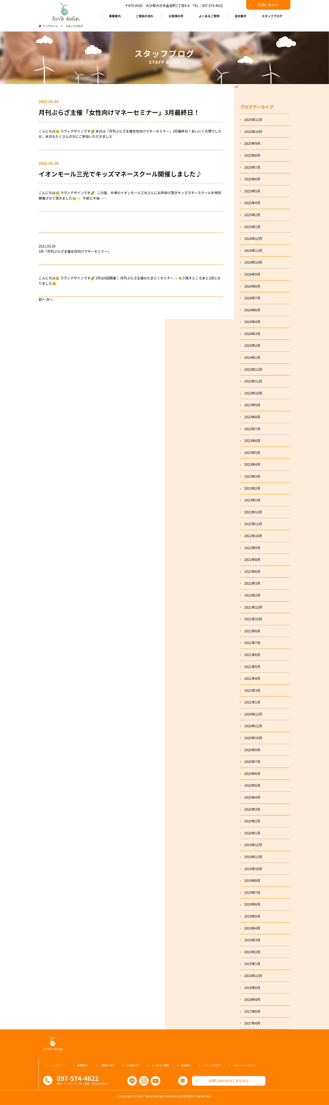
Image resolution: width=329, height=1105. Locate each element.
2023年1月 (252, 500)
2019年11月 (253, 856)
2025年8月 (252, 155)
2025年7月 (252, 167)
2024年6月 (252, 309)
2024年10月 (253, 262)
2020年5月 (252, 785)
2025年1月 (252, 226)
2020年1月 (252, 832)
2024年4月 (252, 321)
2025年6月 (252, 179)
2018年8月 (252, 987)
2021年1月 (252, 702)
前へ (42, 299)
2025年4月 (252, 202)
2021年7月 (252, 642)
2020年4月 (252, 797)
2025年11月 (253, 119)
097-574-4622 (212, 5)
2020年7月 (252, 761)
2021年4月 (252, 678)
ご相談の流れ (144, 16)
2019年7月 (252, 892)
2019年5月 (252, 916)
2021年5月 (252, 666)
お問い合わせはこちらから (229, 1080)
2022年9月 (252, 547)
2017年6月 (252, 1011)
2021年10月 (253, 618)
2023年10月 (253, 393)
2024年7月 (252, 297)
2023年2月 (252, 488)
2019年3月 (252, 939)
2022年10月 (253, 535)
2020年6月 (252, 773)
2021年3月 (252, 690)
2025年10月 (253, 131)
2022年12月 (253, 511)
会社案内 (240, 16)
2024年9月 (252, 274)
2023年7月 (252, 428)
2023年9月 (252, 404)
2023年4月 (252, 464)
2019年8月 (252, 880)
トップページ (50, 26)
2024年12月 (253, 238)
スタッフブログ (272, 16)
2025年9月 (252, 143)
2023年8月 (252, 416)
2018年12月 (253, 975)
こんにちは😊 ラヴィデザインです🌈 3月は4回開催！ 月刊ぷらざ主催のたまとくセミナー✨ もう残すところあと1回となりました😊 (130, 280)
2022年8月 (252, 559)
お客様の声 (176, 16)
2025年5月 (252, 190)
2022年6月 (252, 571)
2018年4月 (252, 999)
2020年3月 (252, 809)
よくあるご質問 (209, 16)
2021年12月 (253, 607)
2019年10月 (253, 868)
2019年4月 (252, 928)
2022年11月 (253, 523)
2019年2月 (252, 951)
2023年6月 (252, 440)
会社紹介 (186, 1065)
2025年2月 (252, 214)
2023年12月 (253, 369)
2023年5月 (252, 452)
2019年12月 (253, 844)
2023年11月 (253, 381)
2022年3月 (252, 583)
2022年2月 (252, 595)
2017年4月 (252, 1023)
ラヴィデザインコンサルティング (66, 10)
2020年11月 (253, 725)
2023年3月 (252, 476)
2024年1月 (252, 357)
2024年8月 (252, 286)
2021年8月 (252, 630)
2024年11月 (253, 250)
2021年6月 (252, 654)
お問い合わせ (268, 4)
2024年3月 (252, 333)
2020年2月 (252, 820)
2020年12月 (253, 714)
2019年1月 (252, 963)
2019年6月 (252, 904)
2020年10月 (253, 737)
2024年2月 (252, 345)
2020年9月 (252, 749)
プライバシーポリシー (245, 1065)
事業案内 (115, 16)
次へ (49, 299)
